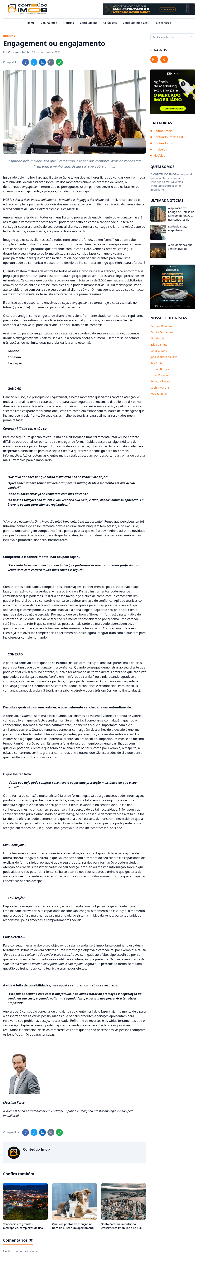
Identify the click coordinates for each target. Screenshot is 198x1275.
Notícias (68, 23)
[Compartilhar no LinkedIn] (42, 62)
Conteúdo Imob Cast (166, 137)
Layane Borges (159, 369)
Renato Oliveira (160, 381)
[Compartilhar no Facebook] (25, 62)
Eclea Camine (158, 344)
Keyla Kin (156, 363)
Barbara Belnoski (161, 326)
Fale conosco (163, 23)
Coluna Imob (49, 23)
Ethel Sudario (158, 350)
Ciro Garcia (157, 338)
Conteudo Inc (88, 23)
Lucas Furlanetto (160, 375)
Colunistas (110, 23)
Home (31, 23)
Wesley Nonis (158, 393)
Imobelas (158, 149)
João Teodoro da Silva (163, 357)
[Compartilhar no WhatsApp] (59, 62)
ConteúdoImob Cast (136, 23)
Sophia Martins (159, 387)
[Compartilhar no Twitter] (34, 62)
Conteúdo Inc (161, 143)
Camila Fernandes (161, 332)
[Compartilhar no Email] (50, 62)
